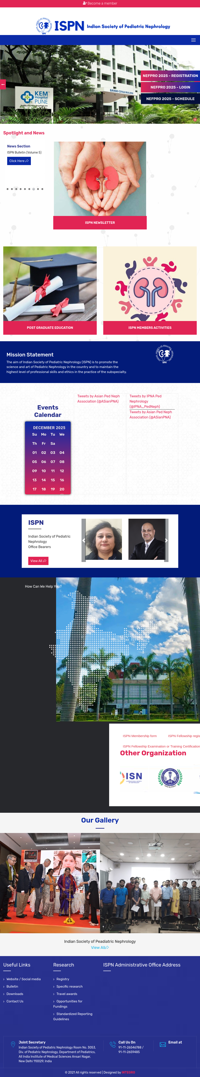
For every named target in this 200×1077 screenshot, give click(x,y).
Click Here (19, 161)
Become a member (100, 3)
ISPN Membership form (180, 736)
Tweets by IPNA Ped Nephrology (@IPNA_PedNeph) (146, 401)
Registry (63, 979)
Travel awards (67, 994)
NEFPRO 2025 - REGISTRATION (170, 76)
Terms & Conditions (142, 10)
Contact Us (15, 1001)
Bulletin (12, 986)
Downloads (15, 994)
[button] (84, 540)
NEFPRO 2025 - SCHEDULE (170, 99)
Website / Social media (24, 979)
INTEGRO (128, 1072)
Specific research (70, 986)
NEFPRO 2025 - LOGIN (170, 87)
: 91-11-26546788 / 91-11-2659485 (96, 10)
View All (38, 561)
